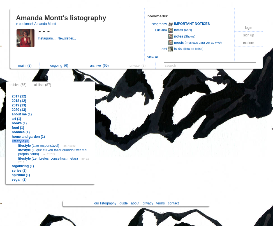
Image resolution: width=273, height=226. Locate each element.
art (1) (16, 119)
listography (159, 24)
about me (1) (22, 114)
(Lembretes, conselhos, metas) (48, 158)
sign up (248, 35)
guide (123, 203)
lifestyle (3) (20, 141)
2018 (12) (19, 101)
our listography (105, 203)
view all (152, 57)
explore (248, 43)
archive (99, 65)
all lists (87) (42, 85)
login (248, 28)
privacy (147, 203)
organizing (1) (23, 166)
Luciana (161, 30)
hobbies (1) (21, 132)
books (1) (19, 123)
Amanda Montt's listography (61, 18)
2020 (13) (19, 110)
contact (173, 203)
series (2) (19, 171)
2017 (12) (19, 96)
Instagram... (47, 38)
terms (160, 203)
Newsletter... (67, 38)
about (135, 203)
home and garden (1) (28, 137)
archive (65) (17, 85)
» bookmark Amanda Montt (36, 24)
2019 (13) (19, 105)
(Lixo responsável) (39, 146)
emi (164, 49)
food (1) (18, 128)
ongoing (59, 65)
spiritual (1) (21, 175)
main (24, 65)
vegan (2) (19, 179)
